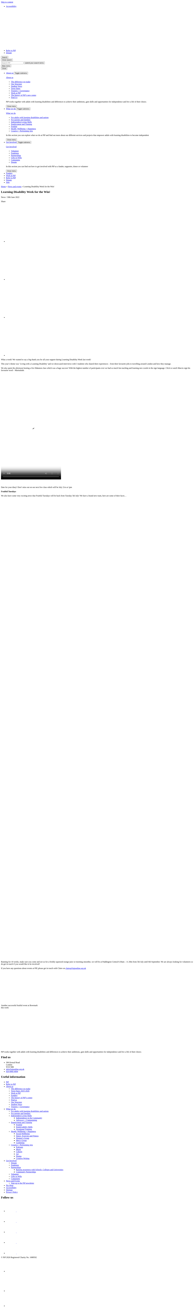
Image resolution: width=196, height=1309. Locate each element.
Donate (9, 53)
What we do (11, 109)
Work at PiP (11, 176)
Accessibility (11, 6)
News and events (14, 187)
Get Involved (11, 142)
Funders (9, 173)
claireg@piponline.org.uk (76, 968)
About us (10, 73)
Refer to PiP (11, 50)
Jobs (8, 182)
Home (3, 187)
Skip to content (7, 2)
